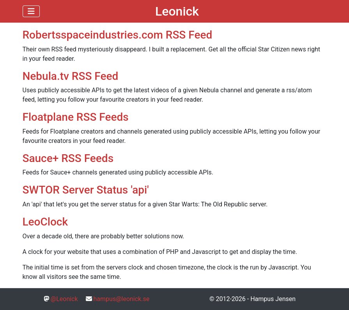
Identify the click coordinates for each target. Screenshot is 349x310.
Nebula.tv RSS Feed (71, 76)
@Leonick (64, 299)
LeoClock (45, 221)
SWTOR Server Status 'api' (86, 189)
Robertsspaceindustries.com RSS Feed (118, 34)
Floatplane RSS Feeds (76, 117)
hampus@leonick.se (122, 299)
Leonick (177, 11)
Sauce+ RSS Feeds (68, 158)
